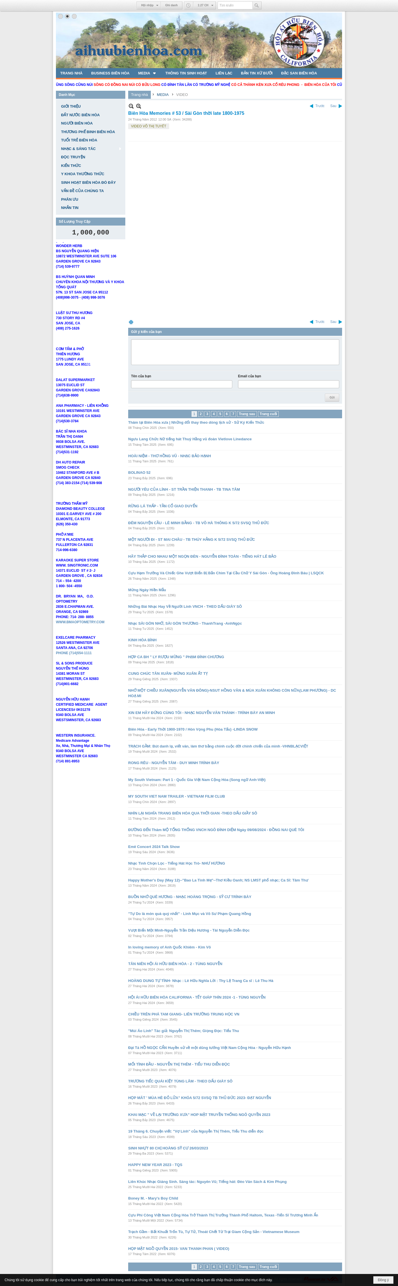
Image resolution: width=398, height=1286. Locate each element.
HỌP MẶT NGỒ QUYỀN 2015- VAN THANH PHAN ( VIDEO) (178, 1248)
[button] (147, 73)
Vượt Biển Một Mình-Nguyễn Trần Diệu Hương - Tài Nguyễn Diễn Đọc (188, 930)
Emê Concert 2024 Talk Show (154, 847)
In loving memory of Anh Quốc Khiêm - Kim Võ (169, 947)
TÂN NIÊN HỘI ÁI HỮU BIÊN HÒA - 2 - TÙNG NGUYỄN (175, 964)
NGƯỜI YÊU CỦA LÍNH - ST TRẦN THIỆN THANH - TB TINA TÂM (184, 489)
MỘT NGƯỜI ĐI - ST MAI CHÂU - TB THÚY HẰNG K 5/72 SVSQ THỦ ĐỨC (191, 539)
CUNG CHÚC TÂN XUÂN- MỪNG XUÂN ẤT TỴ (168, 673)
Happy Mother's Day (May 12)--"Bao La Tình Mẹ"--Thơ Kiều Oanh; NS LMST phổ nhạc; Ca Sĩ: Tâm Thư (218, 880)
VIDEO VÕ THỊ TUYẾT (148, 126)
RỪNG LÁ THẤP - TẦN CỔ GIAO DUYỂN (162, 506)
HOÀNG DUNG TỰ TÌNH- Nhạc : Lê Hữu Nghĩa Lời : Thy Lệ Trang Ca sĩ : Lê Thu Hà (200, 981)
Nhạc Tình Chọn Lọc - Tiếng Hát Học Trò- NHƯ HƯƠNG (176, 863)
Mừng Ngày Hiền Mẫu (147, 590)
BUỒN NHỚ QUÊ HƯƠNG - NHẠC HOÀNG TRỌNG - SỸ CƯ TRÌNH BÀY (189, 897)
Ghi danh (171, 5)
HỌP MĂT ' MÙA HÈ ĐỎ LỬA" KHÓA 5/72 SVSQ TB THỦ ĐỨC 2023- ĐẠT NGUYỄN (199, 1098)
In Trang (131, 322)
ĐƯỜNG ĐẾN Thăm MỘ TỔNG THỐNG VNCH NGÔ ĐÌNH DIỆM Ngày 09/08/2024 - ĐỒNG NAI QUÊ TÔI (216, 830)
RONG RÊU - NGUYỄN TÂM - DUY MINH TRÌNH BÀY (173, 763)
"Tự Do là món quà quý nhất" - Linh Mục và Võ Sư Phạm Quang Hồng (189, 914)
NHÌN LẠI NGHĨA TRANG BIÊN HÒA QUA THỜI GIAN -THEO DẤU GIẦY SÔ (192, 813)
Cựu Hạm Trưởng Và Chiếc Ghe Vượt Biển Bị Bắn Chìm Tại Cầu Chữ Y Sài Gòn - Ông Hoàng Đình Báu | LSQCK (226, 573)
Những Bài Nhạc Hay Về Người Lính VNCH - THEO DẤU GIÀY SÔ (185, 606)
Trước (320, 106)
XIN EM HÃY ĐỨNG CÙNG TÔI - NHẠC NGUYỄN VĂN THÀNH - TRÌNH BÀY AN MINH (201, 713)
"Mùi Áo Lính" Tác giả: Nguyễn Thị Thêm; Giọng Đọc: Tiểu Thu (183, 1031)
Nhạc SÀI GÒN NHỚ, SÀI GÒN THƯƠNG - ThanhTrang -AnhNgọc (185, 623)
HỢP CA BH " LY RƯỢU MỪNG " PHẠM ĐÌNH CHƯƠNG (176, 657)
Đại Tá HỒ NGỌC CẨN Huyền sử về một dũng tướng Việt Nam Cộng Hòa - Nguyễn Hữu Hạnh (209, 1048)
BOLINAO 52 (139, 472)
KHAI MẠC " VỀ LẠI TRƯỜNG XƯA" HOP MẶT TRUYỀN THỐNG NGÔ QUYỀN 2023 (199, 1115)
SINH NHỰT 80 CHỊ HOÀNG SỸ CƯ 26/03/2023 (168, 1148)
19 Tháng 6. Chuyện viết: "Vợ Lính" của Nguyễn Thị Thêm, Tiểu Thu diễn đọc (196, 1131)
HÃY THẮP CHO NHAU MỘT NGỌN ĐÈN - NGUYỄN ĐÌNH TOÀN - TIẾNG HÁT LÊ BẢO (202, 556)
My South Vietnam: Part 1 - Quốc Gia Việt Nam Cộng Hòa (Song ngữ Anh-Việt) (197, 780)
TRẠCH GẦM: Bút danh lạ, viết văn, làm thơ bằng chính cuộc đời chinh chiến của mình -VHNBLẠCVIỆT (218, 746)
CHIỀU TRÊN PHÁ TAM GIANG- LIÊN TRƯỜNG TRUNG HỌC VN (183, 1014)
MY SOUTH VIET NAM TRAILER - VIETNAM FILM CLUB (176, 796)
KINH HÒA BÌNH (142, 640)
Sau (333, 106)
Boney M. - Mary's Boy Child (153, 1198)
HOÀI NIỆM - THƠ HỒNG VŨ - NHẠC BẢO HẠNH (169, 456)
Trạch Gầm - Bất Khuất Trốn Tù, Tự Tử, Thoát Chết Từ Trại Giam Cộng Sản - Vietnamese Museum (213, 1232)
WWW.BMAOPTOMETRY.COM (80, 630)
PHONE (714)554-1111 (74, 661)
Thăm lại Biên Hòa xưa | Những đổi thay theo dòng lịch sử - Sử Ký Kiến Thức (196, 422)
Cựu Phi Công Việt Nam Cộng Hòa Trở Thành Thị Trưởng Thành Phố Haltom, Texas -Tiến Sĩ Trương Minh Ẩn (223, 1215)
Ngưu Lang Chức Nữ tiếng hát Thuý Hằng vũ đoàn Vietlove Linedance (190, 439)
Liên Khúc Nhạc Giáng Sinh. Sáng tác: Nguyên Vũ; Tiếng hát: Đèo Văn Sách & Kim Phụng (207, 1182)
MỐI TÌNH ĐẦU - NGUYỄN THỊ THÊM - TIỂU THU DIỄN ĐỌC (179, 1064)
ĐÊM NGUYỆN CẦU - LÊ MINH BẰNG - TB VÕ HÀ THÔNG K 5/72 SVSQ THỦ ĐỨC (198, 523)
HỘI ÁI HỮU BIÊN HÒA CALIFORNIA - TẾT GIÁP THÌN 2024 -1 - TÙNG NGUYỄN (197, 997)
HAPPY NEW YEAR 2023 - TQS (155, 1165)
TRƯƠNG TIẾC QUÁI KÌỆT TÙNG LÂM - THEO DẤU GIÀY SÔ (180, 1081)
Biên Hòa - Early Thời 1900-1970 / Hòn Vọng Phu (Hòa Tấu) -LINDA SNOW (193, 729)
